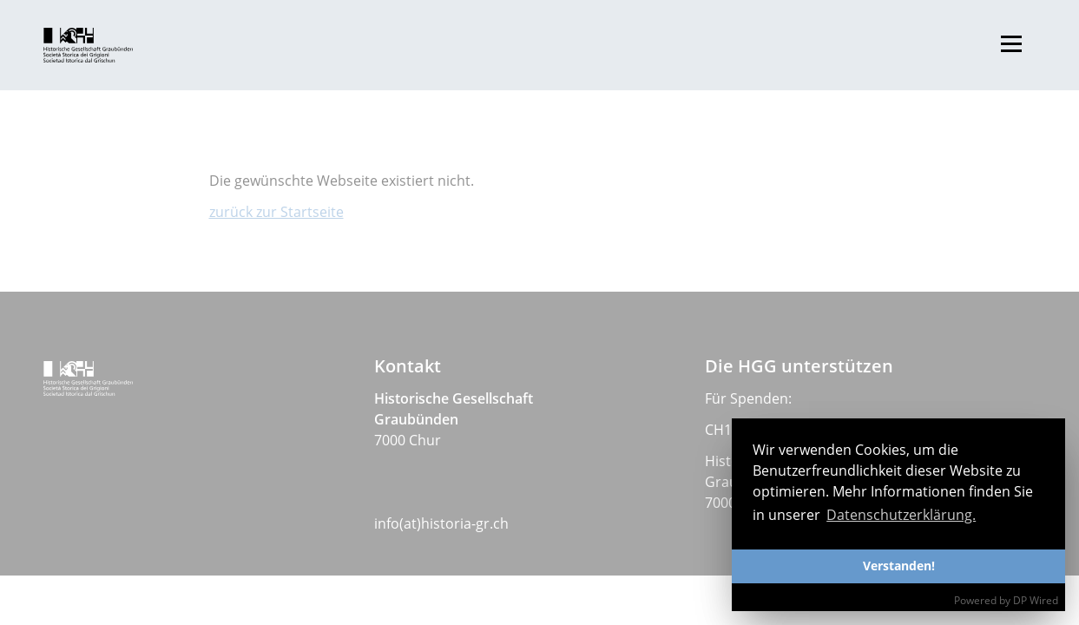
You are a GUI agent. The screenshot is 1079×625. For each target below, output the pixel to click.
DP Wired (1035, 600)
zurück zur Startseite (276, 211)
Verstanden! (899, 565)
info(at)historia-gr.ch (441, 523)
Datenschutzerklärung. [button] (901, 514)
